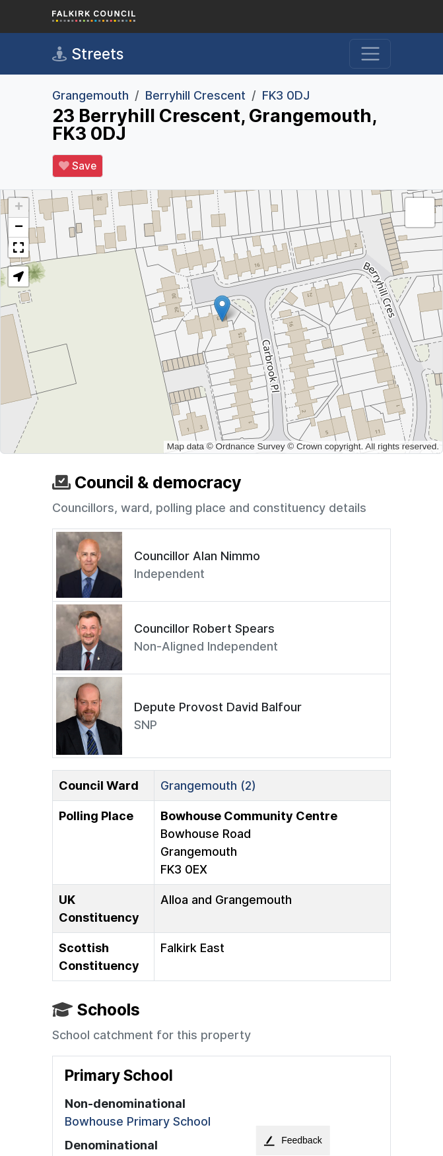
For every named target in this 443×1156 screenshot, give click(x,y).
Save (77, 166)
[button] (222, 308)
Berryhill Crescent (195, 95)
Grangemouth (90, 95)
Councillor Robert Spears (204, 628)
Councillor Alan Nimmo (197, 556)
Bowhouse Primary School (138, 1121)
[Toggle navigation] (370, 54)
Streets (87, 54)
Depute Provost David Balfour (218, 707)
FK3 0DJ (286, 95)
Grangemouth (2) (208, 785)
